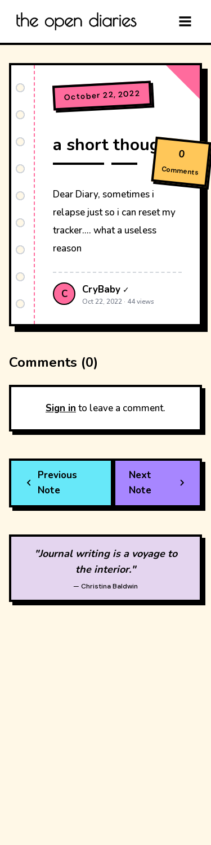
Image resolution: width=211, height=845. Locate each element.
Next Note (157, 483)
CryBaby (101, 289)
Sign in (61, 408)
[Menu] (185, 21)
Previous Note (51, 483)
